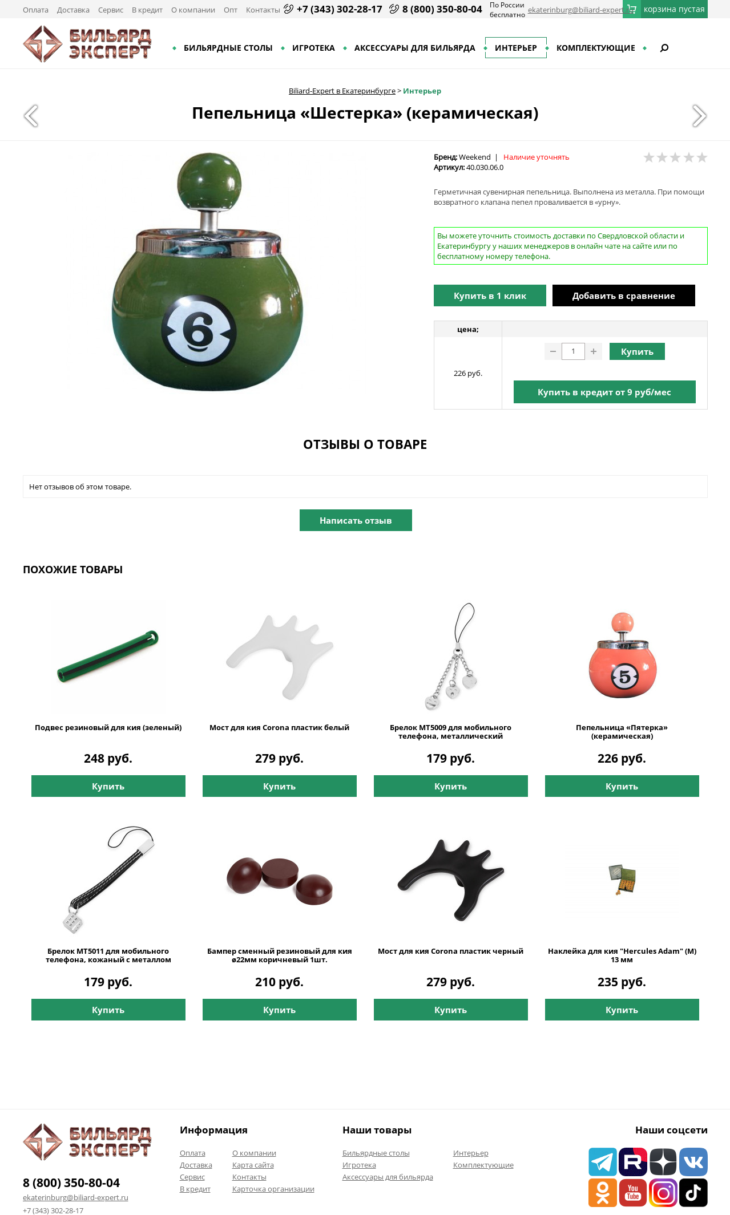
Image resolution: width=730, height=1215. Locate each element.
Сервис (110, 10)
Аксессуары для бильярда (414, 47)
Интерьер (516, 47)
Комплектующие (595, 47)
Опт (230, 10)
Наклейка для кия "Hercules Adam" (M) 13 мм (622, 955)
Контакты (263, 10)
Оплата (36, 10)
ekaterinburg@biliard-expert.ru (581, 10)
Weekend (475, 157)
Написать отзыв (356, 520)
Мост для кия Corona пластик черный (450, 951)
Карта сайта (253, 1165)
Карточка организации (273, 1189)
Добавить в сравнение (623, 295)
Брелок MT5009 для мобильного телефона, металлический (450, 731)
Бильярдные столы (228, 47)
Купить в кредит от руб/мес (604, 392)
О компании (193, 10)
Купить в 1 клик (490, 295)
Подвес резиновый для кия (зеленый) (108, 727)
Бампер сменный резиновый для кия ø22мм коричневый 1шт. (279, 955)
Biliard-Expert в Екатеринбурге (342, 91)
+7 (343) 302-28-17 (339, 8)
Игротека (313, 47)
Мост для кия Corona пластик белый (279, 727)
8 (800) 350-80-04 (442, 8)
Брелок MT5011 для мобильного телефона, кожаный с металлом (108, 955)
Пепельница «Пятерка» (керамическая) (622, 731)
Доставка (73, 10)
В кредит (147, 10)
